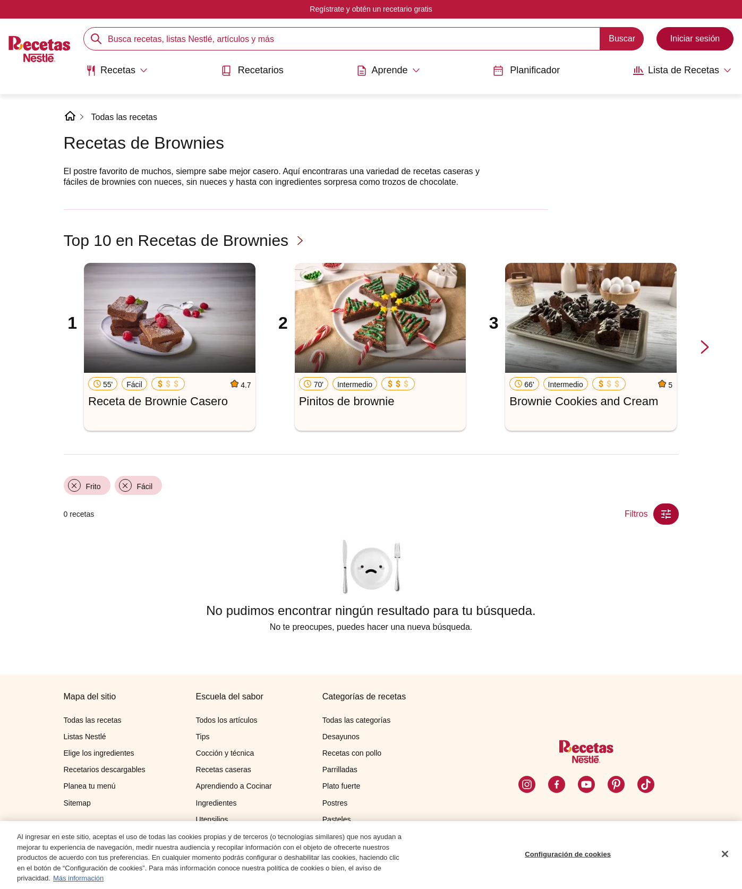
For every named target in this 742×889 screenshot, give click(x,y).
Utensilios (212, 819)
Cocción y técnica (225, 753)
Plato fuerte (341, 786)
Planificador (526, 70)
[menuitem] (116, 74)
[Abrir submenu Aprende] (388, 70)
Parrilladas (339, 769)
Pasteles (336, 819)
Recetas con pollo (351, 753)
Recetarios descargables (105, 769)
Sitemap (77, 803)
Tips (203, 736)
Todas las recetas (124, 117)
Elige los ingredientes (99, 753)
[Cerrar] (725, 854)
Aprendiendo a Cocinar (234, 786)
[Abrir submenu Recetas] (117, 70)
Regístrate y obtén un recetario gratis (371, 9)
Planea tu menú (90, 786)
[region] (371, 855)
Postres (334, 803)
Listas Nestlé (85, 736)
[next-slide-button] (705, 348)
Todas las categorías (356, 720)
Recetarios (252, 70)
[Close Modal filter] (666, 514)
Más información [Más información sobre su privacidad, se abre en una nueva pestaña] (78, 878)
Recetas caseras (223, 769)
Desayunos (341, 736)
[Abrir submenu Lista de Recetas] (682, 70)
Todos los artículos (227, 720)
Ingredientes (216, 803)
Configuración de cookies (568, 854)
